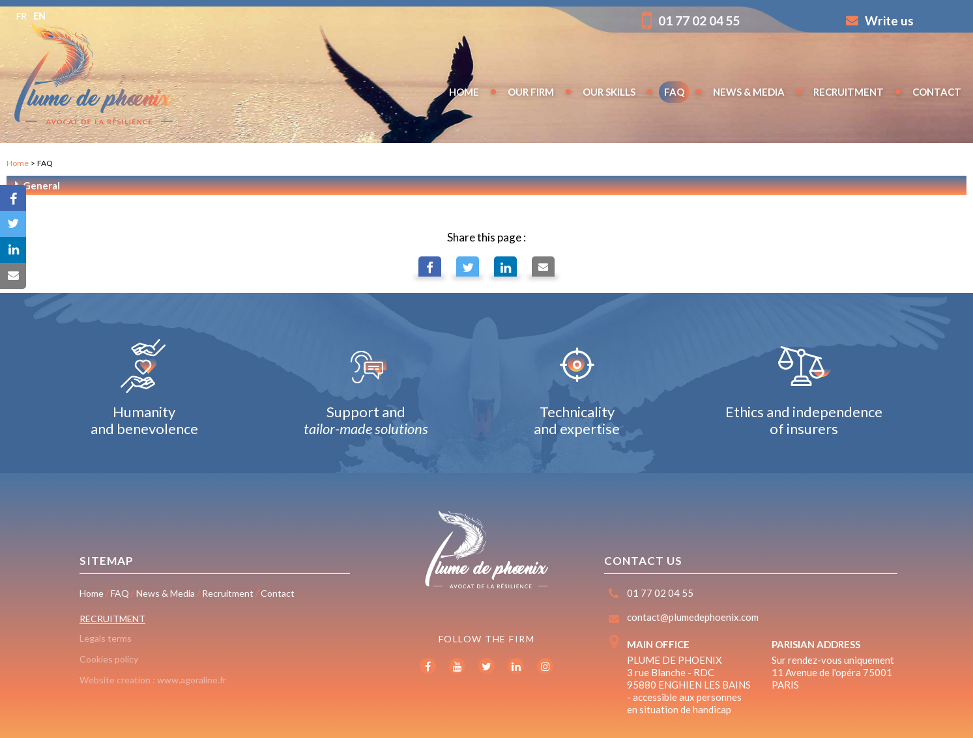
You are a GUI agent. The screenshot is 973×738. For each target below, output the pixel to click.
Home (18, 163)
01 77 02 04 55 (691, 20)
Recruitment (112, 618)
